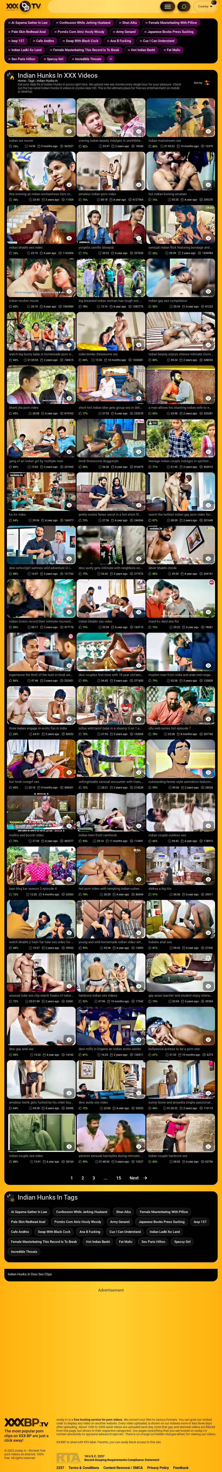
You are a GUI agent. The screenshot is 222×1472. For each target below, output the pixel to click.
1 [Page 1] (71, 1178)
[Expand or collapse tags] (111, 58)
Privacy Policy (158, 1468)
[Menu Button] (168, 6)
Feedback (181, 1468)
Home (22, 80)
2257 (60, 1468)
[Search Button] (184, 6)
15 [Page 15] (118, 1178)
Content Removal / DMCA (123, 1468)
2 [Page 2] (83, 1178)
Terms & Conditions (84, 1468)
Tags (31, 80)
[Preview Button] (69, 131)
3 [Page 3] (94, 1178)
